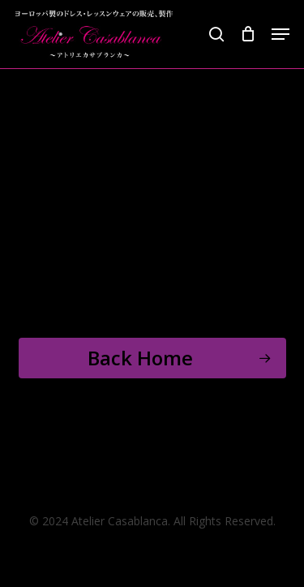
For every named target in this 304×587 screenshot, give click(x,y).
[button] (280, 34)
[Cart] (247, 34)
